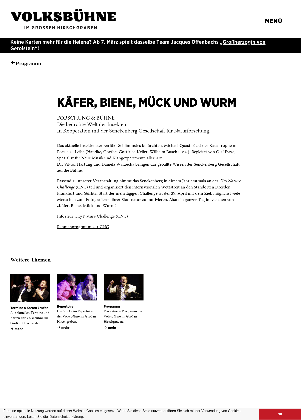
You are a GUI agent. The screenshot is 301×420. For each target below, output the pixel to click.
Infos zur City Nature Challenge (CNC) (92, 216)
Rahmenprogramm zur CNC (83, 227)
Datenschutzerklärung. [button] (66, 416)
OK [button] (280, 414)
